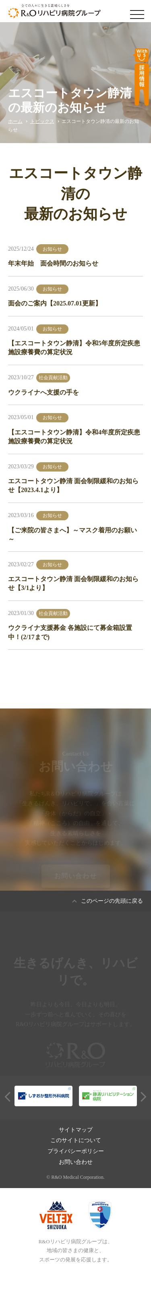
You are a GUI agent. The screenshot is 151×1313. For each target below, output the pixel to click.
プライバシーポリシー (76, 1151)
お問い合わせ (75, 877)
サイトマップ (76, 1130)
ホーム (15, 121)
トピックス (42, 121)
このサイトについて (75, 1140)
